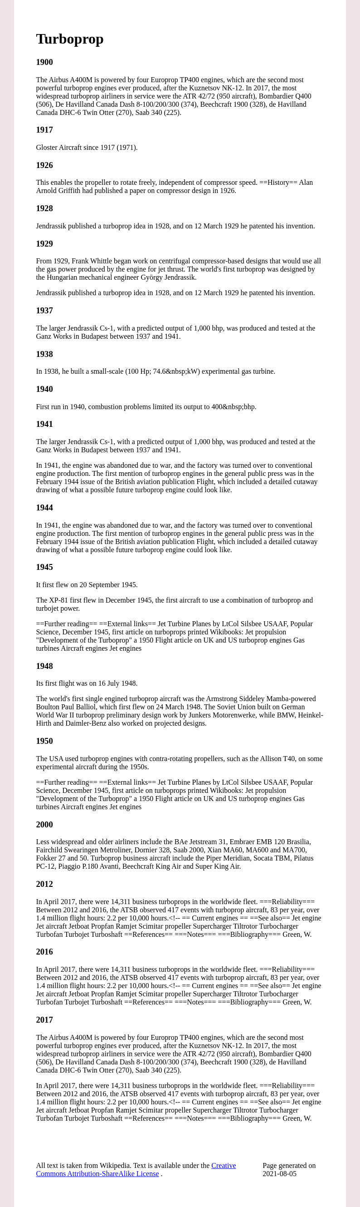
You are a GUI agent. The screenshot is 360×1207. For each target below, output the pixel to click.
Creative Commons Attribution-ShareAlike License (136, 1169)
